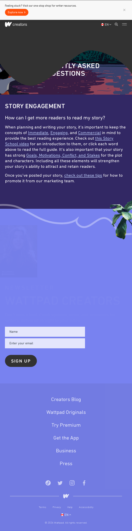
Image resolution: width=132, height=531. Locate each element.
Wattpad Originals (66, 412)
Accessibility (86, 507)
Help (70, 507)
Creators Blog (66, 399)
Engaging (59, 133)
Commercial (89, 133)
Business (66, 451)
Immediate (38, 133)
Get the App (66, 438)
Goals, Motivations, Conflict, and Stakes (63, 155)
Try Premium (66, 425)
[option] (66, 149)
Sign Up (103, 24)
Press (66, 463)
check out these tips (83, 175)
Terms (43, 507)
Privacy (57, 507)
